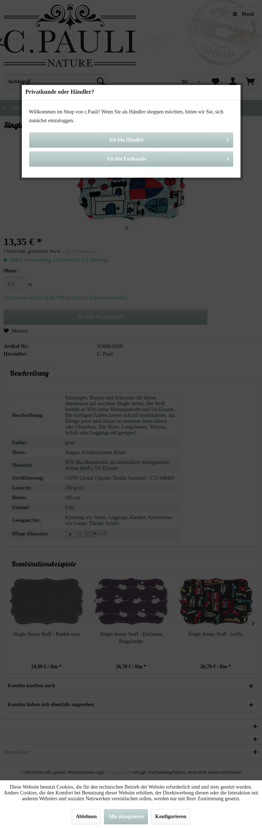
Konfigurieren (170, 816)
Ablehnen (86, 816)
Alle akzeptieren (126, 816)
